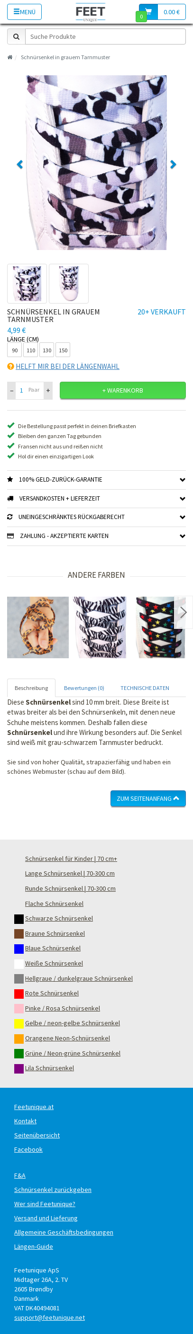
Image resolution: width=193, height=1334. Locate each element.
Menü (24, 12)
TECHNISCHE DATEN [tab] (144, 687)
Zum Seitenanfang (148, 798)
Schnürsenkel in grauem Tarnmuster (65, 57)
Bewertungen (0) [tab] (84, 687)
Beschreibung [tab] (31, 687)
